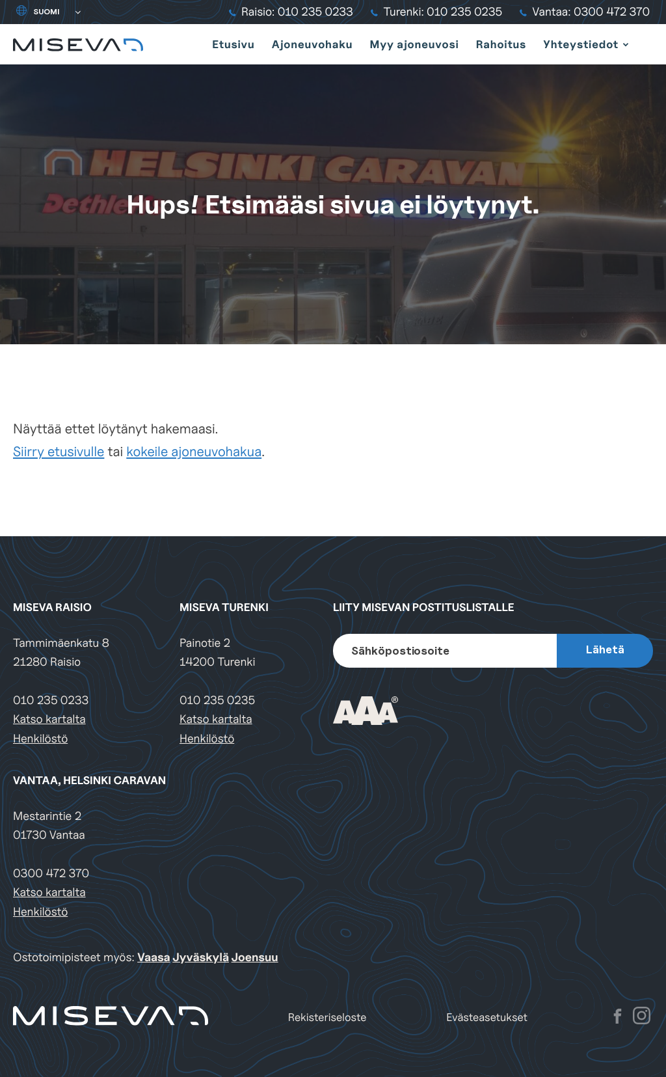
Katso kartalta (49, 719)
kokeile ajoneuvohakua (193, 451)
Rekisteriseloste (327, 1017)
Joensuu (255, 957)
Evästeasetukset (486, 1017)
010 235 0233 (50, 700)
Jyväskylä (200, 957)
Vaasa (153, 957)
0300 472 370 (51, 873)
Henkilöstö (40, 739)
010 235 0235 (217, 700)
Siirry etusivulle (58, 451)
